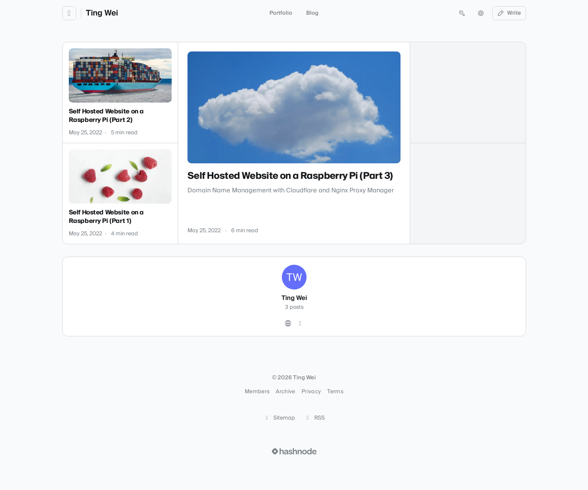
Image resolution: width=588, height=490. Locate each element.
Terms (335, 391)
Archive (285, 391)
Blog (312, 13)
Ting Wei (102, 13)
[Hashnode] (300, 323)
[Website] (288, 323)
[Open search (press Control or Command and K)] (462, 13)
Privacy (311, 391)
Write (509, 13)
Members (257, 391)
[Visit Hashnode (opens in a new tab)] (294, 451)
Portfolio (280, 13)
